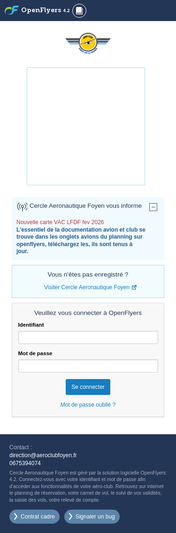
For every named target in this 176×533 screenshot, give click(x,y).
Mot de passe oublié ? (88, 405)
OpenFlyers (45, 10)
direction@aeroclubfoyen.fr (43, 455)
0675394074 (25, 463)
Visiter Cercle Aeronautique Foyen (87, 287)
